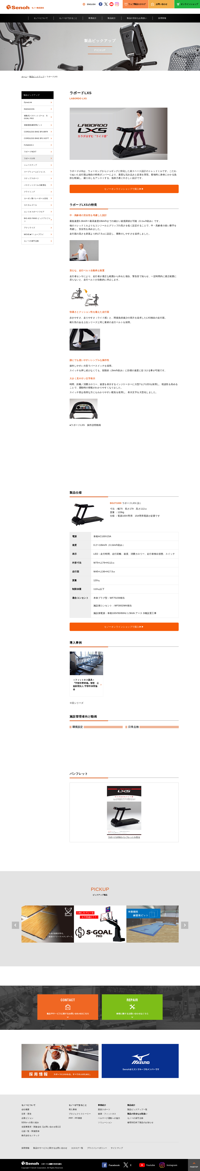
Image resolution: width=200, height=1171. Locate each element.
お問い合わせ (161, 4)
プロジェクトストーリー (80, 1114)
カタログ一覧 (77, 1148)
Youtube (147, 1165)
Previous (15, 925)
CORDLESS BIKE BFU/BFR (36, 132)
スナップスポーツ (31, 178)
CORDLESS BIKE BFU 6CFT (36, 138)
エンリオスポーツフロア (34, 212)
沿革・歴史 (26, 1114)
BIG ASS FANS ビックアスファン (37, 219)
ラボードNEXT (30, 152)
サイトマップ (117, 1148)
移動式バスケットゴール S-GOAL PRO (36, 117)
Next (184, 925)
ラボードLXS (52, 77)
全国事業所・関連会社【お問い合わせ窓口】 (41, 1127)
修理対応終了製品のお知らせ (140, 1122)
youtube (111, 4)
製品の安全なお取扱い (137, 18)
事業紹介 (92, 18)
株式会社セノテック (30, 1135)
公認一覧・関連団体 (30, 1131)
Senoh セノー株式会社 (25, 12)
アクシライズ (29, 228)
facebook (100, 4)
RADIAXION (29, 109)
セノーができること (68, 18)
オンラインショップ (189, 4)
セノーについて (41, 18)
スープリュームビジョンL (34, 172)
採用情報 (162, 18)
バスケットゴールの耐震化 (35, 185)
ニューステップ (30, 165)
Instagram (169, 1165)
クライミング (29, 192)
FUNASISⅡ (29, 145)
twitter (106, 4)
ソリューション (105, 1122)
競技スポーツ (104, 1109)
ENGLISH (89, 4)
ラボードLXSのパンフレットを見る (124, 837)
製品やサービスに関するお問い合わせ (50, 1148)
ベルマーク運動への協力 (109, 1118)
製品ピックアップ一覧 (137, 1109)
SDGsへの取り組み (30, 1122)
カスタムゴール (30, 205)
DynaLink (28, 102)
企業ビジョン (27, 1118)
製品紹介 (112, 18)
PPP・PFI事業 (75, 1118)
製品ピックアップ (36, 77)
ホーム (24, 77)
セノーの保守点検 (31, 241)
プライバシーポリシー (97, 1148)
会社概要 (25, 1109)
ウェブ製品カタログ (137, 4)
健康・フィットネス (107, 1114)
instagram (117, 4)
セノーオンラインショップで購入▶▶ (124, 189)
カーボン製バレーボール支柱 (36, 198)
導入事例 (73, 1109)
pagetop (194, 1165)
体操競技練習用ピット (33, 125)
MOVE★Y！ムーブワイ (34, 234)
